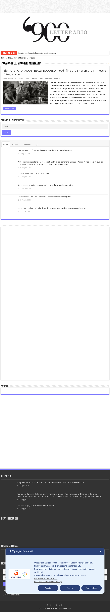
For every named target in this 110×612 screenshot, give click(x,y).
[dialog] (54, 571)
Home (3, 58)
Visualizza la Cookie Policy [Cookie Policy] (46, 578)
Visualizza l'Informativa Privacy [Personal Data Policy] (47, 581)
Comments (26, 144)
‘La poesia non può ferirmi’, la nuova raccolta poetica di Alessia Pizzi (45, 150)
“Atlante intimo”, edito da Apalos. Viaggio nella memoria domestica (45, 185)
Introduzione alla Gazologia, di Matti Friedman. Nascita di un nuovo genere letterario (52, 208)
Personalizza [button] (91, 588)
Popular (15, 144)
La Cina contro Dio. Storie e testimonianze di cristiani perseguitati (44, 197)
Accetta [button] (48, 588)
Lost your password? (11, 595)
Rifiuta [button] (70, 588)
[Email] (55, 126)
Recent (5, 144)
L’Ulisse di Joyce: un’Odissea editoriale (33, 173)
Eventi (36, 78)
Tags (36, 144)
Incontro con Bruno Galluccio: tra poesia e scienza (37, 53)
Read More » (9, 108)
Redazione (9, 78)
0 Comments (47, 78)
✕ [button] (101, 551)
